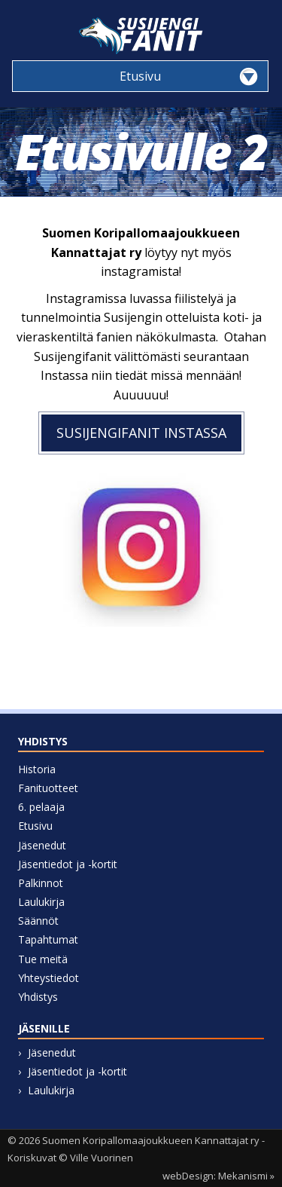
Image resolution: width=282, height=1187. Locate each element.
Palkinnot (40, 883)
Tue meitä (43, 959)
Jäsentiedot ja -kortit (67, 864)
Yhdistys (38, 997)
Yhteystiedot (48, 978)
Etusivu (35, 825)
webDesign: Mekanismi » (218, 1175)
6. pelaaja (41, 807)
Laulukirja (41, 902)
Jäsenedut (42, 845)
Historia (37, 769)
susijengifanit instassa (141, 433)
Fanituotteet (48, 788)
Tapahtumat (48, 939)
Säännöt (38, 920)
